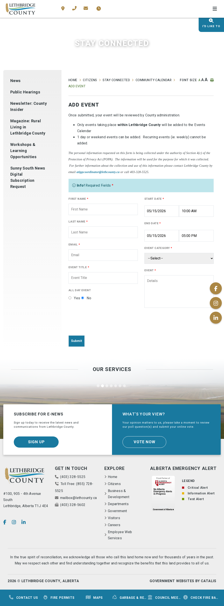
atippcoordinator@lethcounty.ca (98, 172)
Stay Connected (116, 80)
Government (117, 511)
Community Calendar (154, 80)
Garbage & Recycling (129, 597)
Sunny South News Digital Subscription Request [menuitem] (27, 177)
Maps (94, 597)
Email (74, 245)
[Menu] (214, 9)
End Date (152, 223)
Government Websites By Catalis (183, 581)
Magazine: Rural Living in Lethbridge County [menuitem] (28, 127)
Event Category (158, 248)
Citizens (90, 80)
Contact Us (23, 597)
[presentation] (101, 323)
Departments (118, 504)
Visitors (114, 518)
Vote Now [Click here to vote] (144, 442)
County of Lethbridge (20, 9)
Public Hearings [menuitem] (25, 92)
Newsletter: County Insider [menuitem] (28, 107)
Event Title (78, 267)
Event (150, 270)
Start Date (154, 199)
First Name (78, 199)
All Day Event (79, 290)
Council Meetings (165, 597)
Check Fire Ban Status (200, 597)
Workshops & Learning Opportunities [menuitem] (23, 151)
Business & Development (118, 494)
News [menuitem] (15, 81)
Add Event (77, 86)
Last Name (78, 222)
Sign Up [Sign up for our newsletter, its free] (36, 442)
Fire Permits (59, 597)
